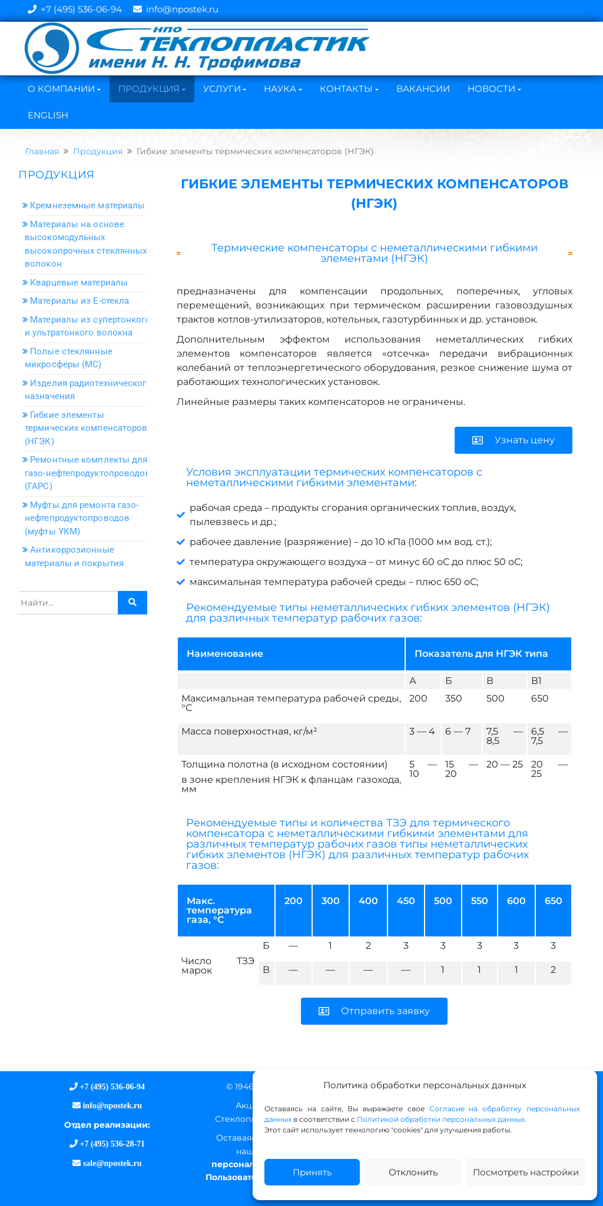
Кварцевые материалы (79, 282)
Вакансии (423, 88)
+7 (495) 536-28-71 (112, 1143)
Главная (42, 151)
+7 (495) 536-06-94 (81, 9)
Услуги (222, 88)
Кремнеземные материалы (87, 205)
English (48, 115)
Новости (491, 88)
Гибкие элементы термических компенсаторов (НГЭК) (86, 428)
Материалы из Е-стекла (79, 300)
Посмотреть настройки (526, 1172)
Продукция (149, 88)
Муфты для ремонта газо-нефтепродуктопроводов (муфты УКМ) (81, 518)
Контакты (346, 88)
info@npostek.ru (182, 9)
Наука (280, 88)
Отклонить (413, 1172)
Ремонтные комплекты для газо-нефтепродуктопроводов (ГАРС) (88, 472)
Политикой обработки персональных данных (441, 1119)
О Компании (61, 88)
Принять (312, 1172)
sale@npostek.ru (111, 1163)
